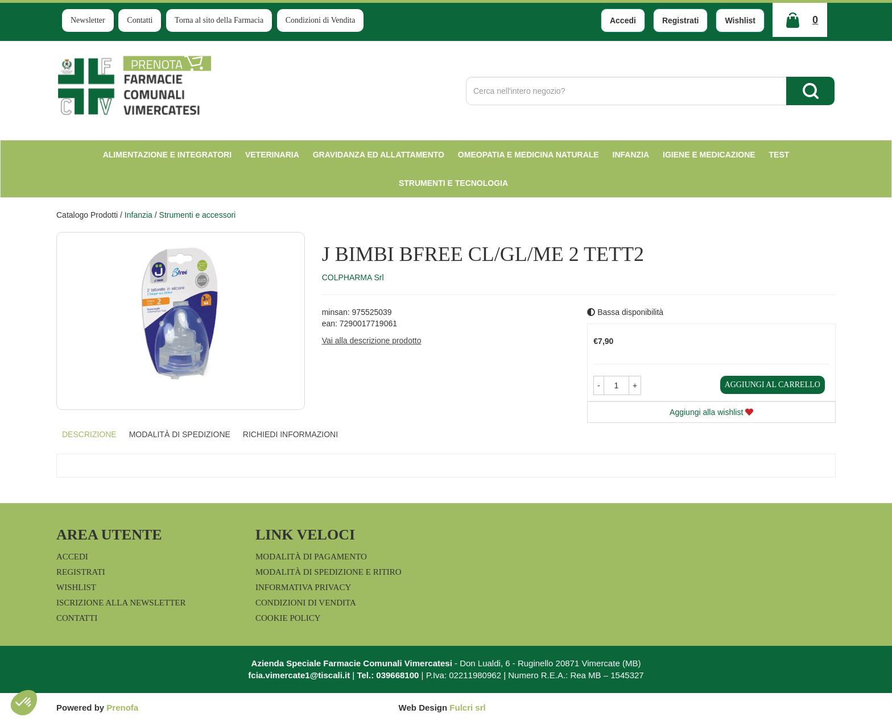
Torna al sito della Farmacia (219, 20)
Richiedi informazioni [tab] (290, 434)
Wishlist (740, 20)
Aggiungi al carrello (772, 384)
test (779, 154)
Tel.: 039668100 (388, 675)
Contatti (139, 20)
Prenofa (122, 707)
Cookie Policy (288, 618)
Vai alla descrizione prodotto (372, 340)
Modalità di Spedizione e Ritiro (328, 571)
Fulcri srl (467, 707)
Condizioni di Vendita (321, 20)
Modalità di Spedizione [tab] (179, 434)
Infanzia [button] (631, 154)
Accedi (623, 20)
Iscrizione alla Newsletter (120, 602)
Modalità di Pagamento (311, 556)
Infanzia (138, 214)
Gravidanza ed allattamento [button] (378, 154)
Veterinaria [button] (272, 154)
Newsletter (88, 20)
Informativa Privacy (303, 587)
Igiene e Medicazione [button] (709, 154)
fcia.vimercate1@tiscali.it (299, 675)
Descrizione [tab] (89, 434)
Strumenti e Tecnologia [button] (453, 183)
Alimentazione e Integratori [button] (167, 154)
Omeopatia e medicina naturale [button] (528, 154)
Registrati (680, 20)
